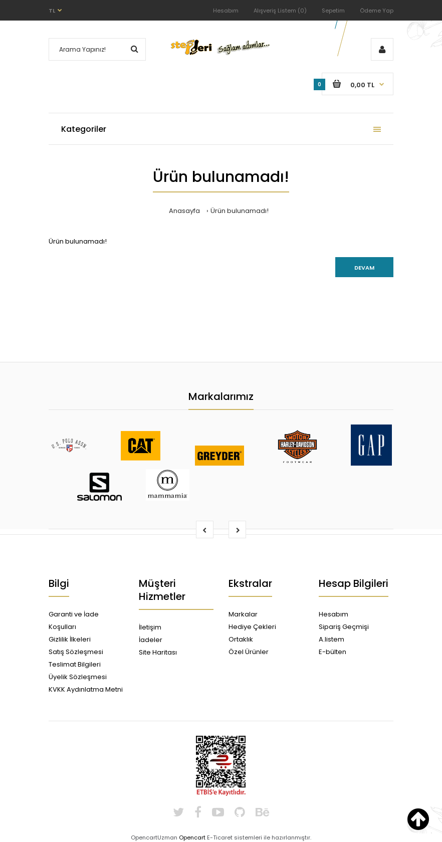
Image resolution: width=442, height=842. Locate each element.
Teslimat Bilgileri (75, 664)
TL (52, 11)
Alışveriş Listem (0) (280, 11)
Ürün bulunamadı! (239, 211)
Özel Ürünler (249, 652)
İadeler (150, 640)
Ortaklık (241, 639)
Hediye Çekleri (252, 627)
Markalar (243, 614)
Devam (364, 268)
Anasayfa (184, 211)
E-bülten (332, 652)
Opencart (192, 837)
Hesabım (226, 11)
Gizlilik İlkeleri (70, 639)
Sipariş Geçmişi (344, 627)
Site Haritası (158, 652)
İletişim (150, 627)
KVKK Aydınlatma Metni (86, 689)
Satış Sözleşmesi (76, 652)
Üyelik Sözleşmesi (78, 677)
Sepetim (333, 11)
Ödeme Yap (376, 11)
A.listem (331, 639)
